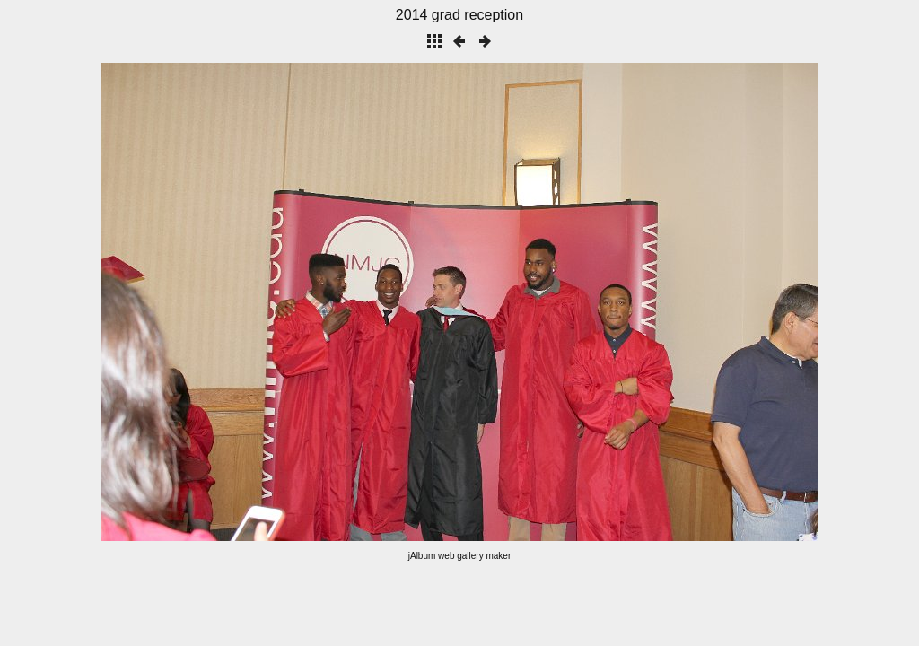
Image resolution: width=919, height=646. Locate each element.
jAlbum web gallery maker (460, 556)
